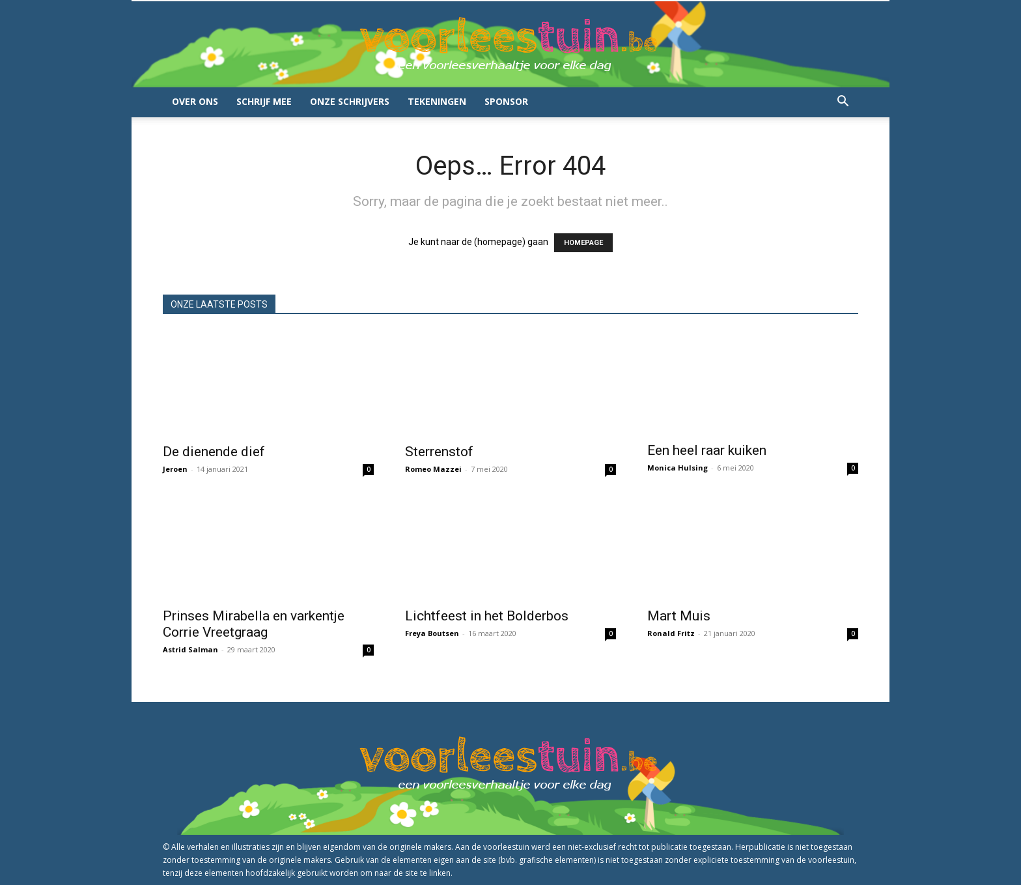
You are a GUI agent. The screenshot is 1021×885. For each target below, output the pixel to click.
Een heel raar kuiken (706, 450)
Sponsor (506, 101)
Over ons (195, 101)
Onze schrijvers (349, 101)
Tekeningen (437, 101)
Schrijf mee (264, 101)
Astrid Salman (190, 649)
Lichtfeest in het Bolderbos (486, 616)
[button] (842, 102)
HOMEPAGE (583, 243)
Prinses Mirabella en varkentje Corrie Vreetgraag (253, 624)
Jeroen (175, 469)
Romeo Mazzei (433, 469)
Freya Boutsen (432, 633)
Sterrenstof (439, 451)
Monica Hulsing (677, 467)
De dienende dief (214, 451)
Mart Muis (678, 616)
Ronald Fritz (671, 633)
